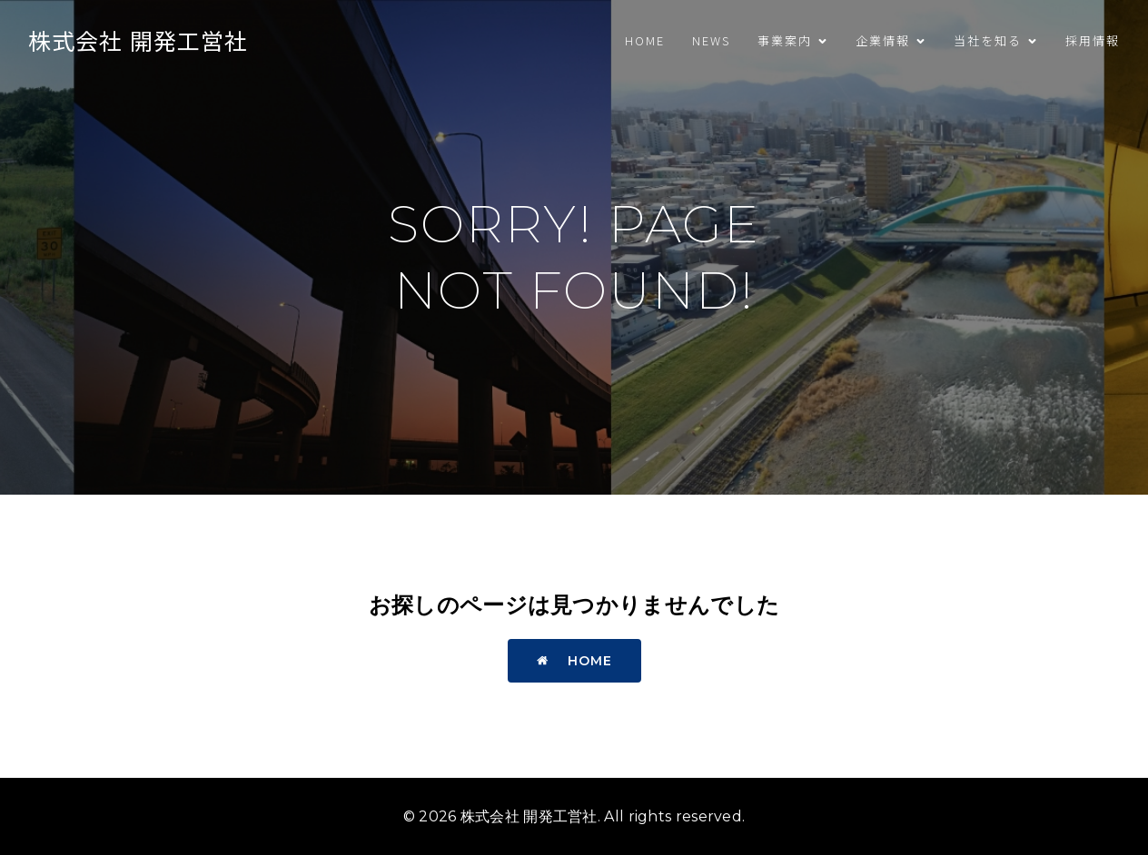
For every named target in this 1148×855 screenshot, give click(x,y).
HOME (645, 40)
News (711, 40)
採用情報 (1092, 40)
